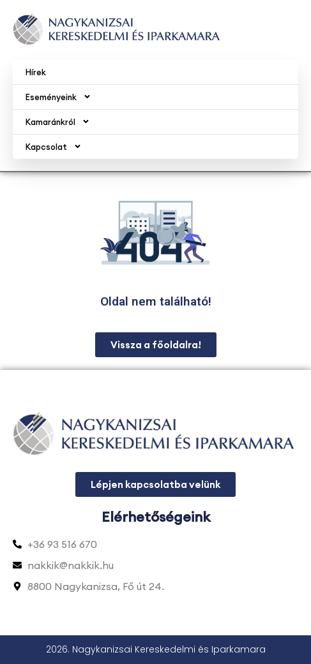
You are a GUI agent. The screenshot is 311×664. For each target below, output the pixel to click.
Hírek (36, 72)
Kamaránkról (58, 121)
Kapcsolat (54, 146)
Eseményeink (58, 96)
